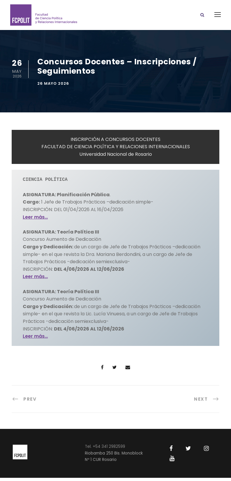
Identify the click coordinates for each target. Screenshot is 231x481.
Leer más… (35, 220)
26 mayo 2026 (53, 87)
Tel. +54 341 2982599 (105, 449)
